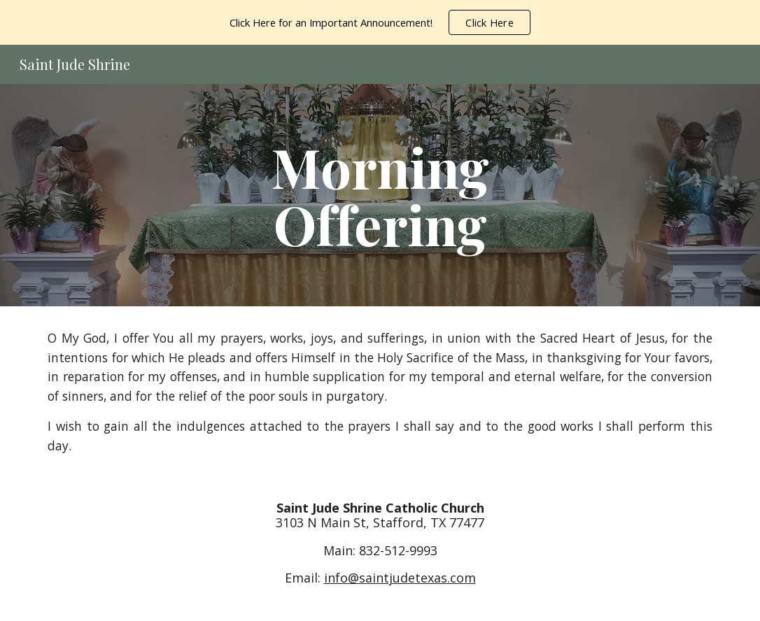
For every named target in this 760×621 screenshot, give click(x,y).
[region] (380, 22)
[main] (379, 195)
